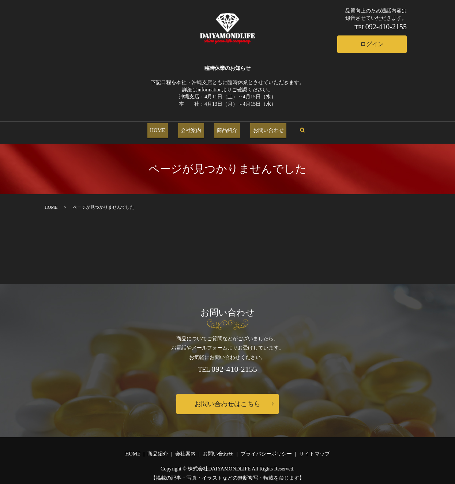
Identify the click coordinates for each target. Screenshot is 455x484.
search (291, 128)
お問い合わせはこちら (227, 400)
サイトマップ (314, 450)
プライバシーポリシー (266, 450)
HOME (165, 128)
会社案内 (194, 128)
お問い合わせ (260, 128)
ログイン (372, 44)
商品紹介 (224, 128)
